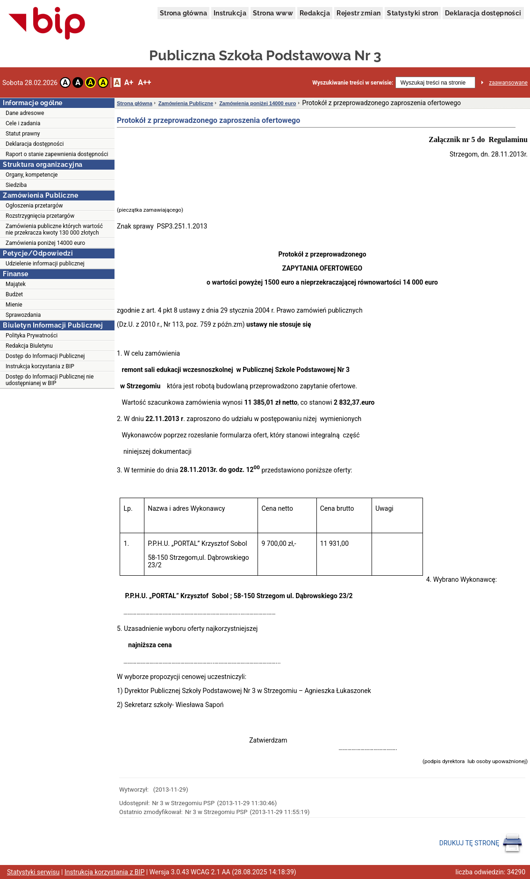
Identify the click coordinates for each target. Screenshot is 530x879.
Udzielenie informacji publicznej (45, 263)
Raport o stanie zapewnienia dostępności (57, 154)
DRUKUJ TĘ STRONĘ (481, 843)
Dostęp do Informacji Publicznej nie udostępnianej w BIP (49, 379)
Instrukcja (230, 13)
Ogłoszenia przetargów (34, 205)
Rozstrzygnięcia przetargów (40, 216)
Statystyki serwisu (33, 872)
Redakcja (315, 13)
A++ (144, 82)
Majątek (16, 284)
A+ (128, 82)
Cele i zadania (23, 123)
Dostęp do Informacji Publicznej (45, 356)
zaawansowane (508, 82)
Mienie (14, 304)
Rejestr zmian (358, 13)
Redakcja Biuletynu (29, 346)
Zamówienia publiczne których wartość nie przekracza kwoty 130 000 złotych (54, 229)
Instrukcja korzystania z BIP (40, 366)
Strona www (273, 13)
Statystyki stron (412, 13)
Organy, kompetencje (31, 175)
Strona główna (183, 13)
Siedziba (16, 185)
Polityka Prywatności (31, 335)
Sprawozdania (23, 315)
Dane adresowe (25, 113)
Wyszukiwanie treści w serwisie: (352, 82)
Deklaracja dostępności (483, 13)
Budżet (14, 294)
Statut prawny (23, 133)
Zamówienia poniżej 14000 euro (45, 243)
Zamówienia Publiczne (185, 103)
